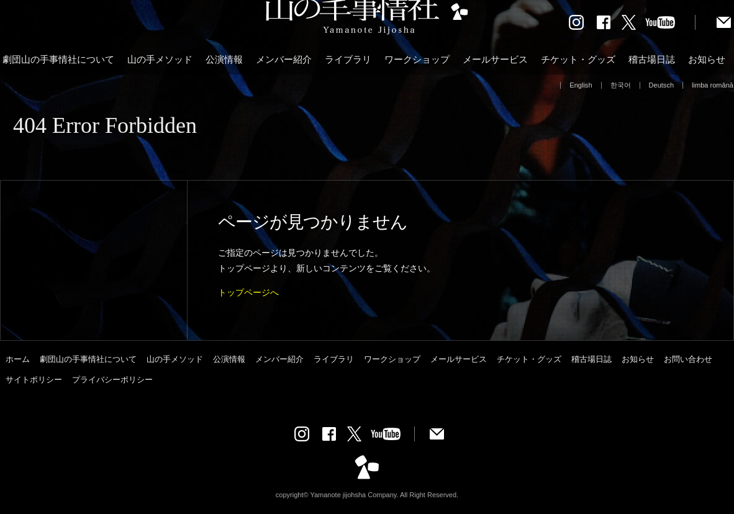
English (580, 85)
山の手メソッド (160, 59)
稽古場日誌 (651, 59)
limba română (712, 85)
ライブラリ (348, 59)
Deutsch (661, 85)
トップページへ (248, 292)
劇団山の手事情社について (58, 59)
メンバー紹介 (284, 59)
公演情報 (224, 59)
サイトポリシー (34, 379)
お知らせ (706, 59)
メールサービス (495, 59)
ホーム (18, 359)
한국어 (620, 85)
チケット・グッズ (578, 59)
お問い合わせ (688, 359)
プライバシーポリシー (112, 379)
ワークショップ (417, 59)
